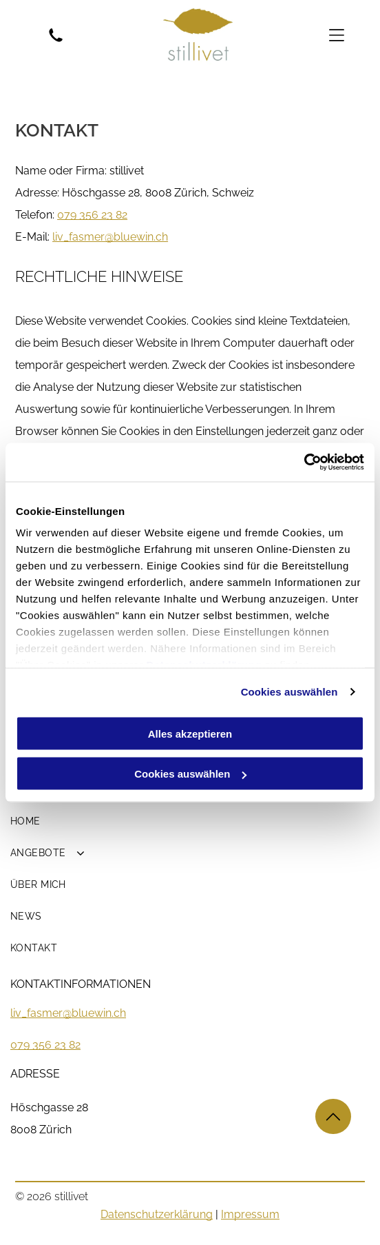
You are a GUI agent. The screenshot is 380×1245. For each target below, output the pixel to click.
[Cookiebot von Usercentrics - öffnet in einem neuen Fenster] (304, 463)
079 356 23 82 (92, 214)
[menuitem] (190, 821)
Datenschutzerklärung (157, 1214)
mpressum (251, 1214)
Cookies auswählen (289, 692)
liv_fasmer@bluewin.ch (68, 1013)
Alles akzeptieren (190, 733)
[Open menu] (336, 35)
